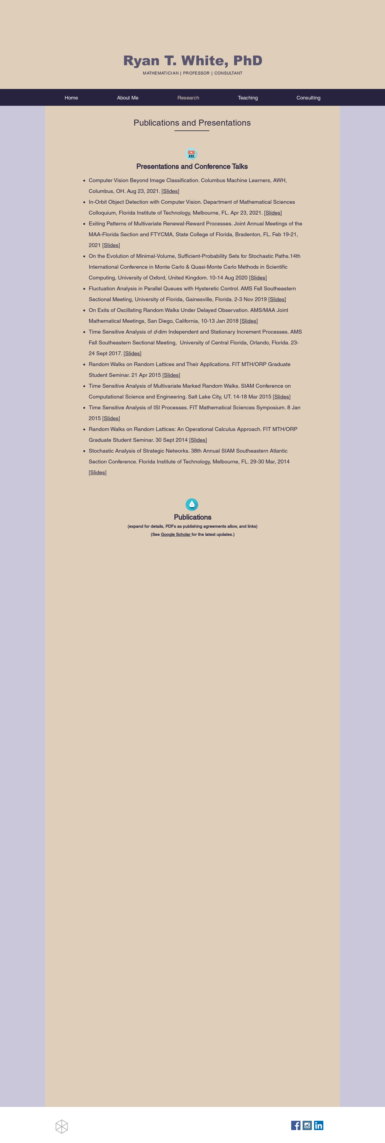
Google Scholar (176, 534)
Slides (170, 191)
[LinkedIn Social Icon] (318, 1125)
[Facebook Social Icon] (295, 1125)
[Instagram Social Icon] (307, 1125)
